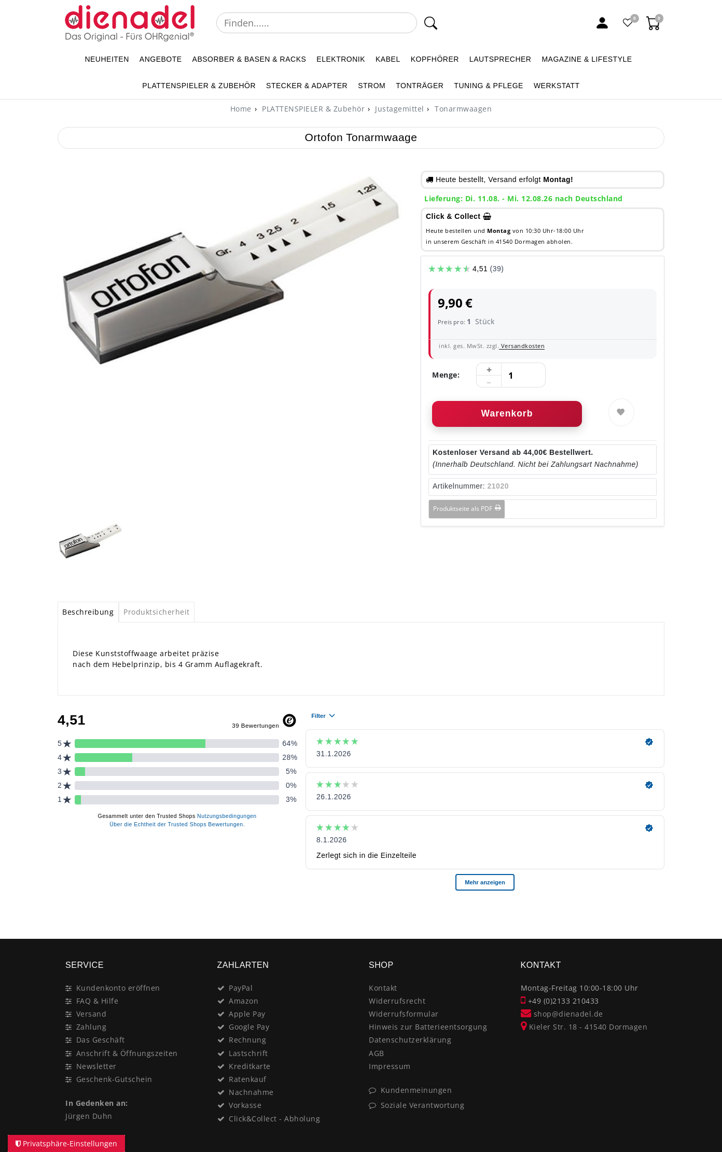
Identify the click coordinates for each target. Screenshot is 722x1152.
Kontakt (383, 988)
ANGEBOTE (161, 59)
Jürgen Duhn (89, 1116)
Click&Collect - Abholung (274, 1118)
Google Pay (249, 1027)
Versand (91, 1014)
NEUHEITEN (107, 59)
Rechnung (247, 1040)
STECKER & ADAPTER (307, 85)
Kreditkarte (250, 1066)
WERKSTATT (557, 85)
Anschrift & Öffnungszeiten (127, 1053)
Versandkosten (522, 346)
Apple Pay (247, 1014)
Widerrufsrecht (397, 1001)
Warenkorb (507, 413)
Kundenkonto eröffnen (118, 988)
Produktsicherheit (156, 612)
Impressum (390, 1066)
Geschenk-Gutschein (114, 1079)
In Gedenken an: (96, 1103)
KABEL (388, 59)
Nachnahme (251, 1092)
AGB (376, 1053)
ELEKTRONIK (340, 59)
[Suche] (431, 22)
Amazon (243, 1001)
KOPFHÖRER (435, 59)
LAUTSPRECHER (500, 59)
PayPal (241, 988)
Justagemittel (398, 109)
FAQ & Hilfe (97, 1001)
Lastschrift (248, 1053)
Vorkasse (245, 1105)
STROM (371, 85)
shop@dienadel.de (562, 1014)
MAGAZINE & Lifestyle (587, 59)
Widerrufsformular (404, 1014)
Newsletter (96, 1066)
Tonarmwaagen (462, 109)
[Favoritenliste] (628, 23)
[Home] (241, 109)
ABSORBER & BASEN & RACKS (249, 59)
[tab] (88, 612)
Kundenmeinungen (416, 1090)
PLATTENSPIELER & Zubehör (199, 85)
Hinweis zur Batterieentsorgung (428, 1027)
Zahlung (91, 1027)
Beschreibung (88, 612)
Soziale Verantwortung (423, 1105)
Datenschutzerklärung (410, 1040)
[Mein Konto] (602, 23)
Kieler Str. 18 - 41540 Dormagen (584, 1027)
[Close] (652, 916)
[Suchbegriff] (316, 22)
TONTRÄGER (419, 85)
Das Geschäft (100, 1040)
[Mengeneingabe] (511, 375)
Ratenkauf (248, 1079)
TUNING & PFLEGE (488, 85)
